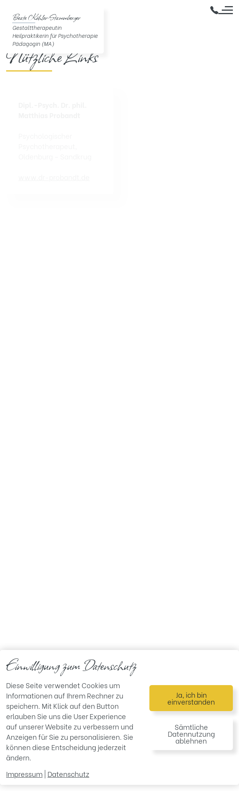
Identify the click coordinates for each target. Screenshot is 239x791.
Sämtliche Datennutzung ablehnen (191, 733)
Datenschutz (68, 773)
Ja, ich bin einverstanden (191, 698)
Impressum (24, 773)
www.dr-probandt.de (54, 177)
